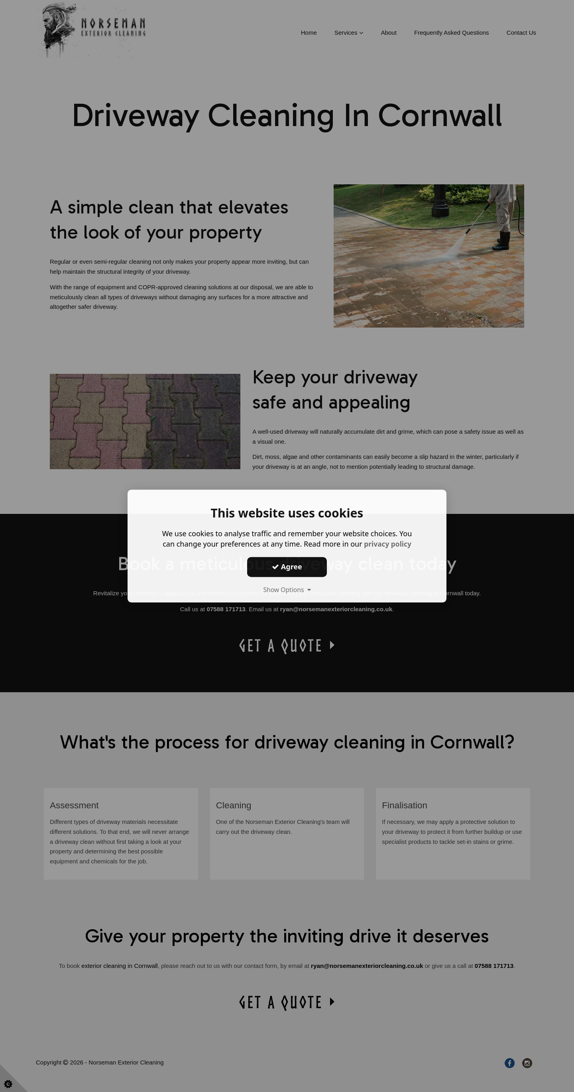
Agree (287, 566)
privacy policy (387, 544)
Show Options (287, 589)
